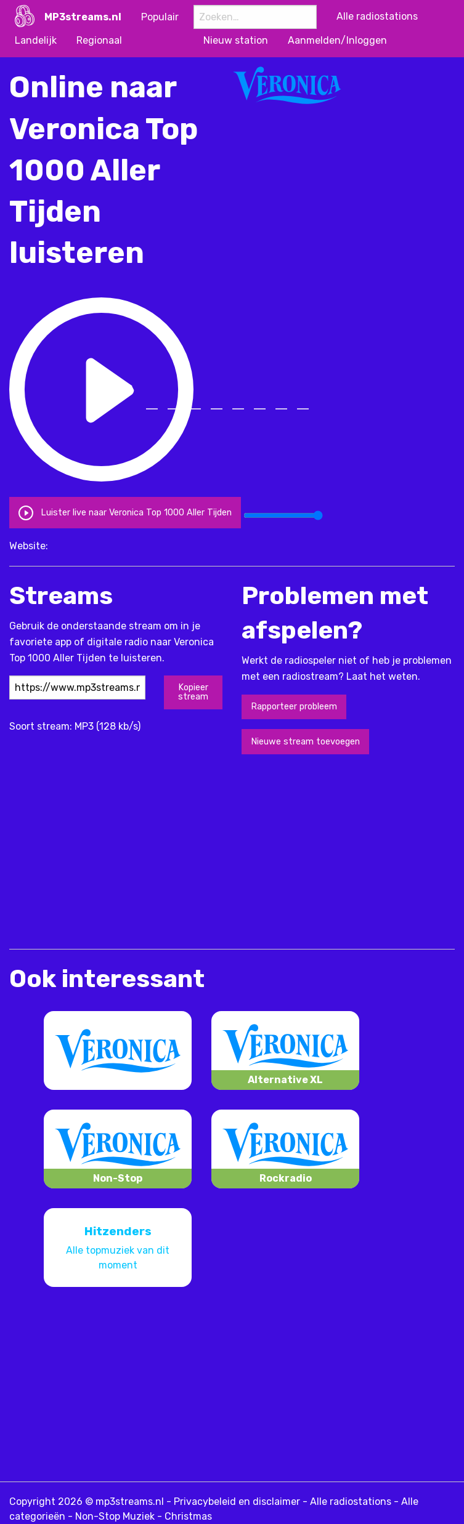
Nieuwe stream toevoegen (305, 741)
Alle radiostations (350, 1501)
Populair (160, 17)
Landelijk (36, 40)
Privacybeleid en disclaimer (237, 1501)
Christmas (188, 1516)
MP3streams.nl (82, 17)
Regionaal (99, 40)
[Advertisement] (153, 850)
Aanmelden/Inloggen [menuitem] (337, 40)
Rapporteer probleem (294, 706)
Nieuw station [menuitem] (235, 40)
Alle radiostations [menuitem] (377, 16)
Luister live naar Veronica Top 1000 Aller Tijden (124, 512)
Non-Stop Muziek (115, 1516)
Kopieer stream (193, 691)
